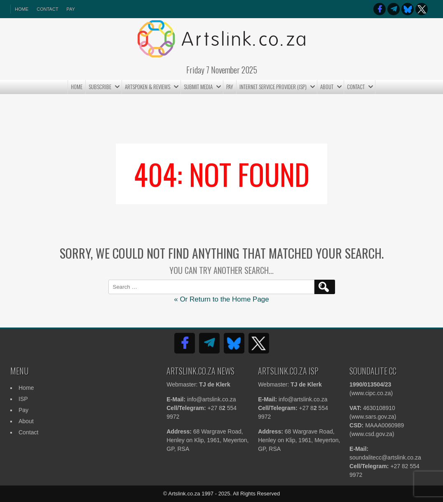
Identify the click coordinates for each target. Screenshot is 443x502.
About (326, 86)
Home (76, 86)
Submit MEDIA (198, 86)
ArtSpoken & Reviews (147, 86)
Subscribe (100, 86)
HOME (21, 9)
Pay (70, 9)
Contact (47, 9)
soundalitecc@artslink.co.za (385, 457)
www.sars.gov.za (373, 416)
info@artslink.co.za (211, 399)
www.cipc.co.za (371, 393)
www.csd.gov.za (372, 434)
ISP (23, 399)
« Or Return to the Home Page (221, 299)
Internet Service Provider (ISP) (273, 86)
